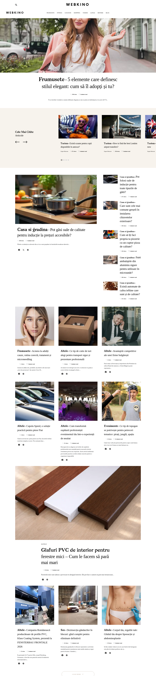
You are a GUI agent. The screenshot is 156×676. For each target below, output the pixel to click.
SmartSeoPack (34, 667)
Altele (44, 508)
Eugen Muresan (64, 151)
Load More (76, 644)
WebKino (78, 5)
